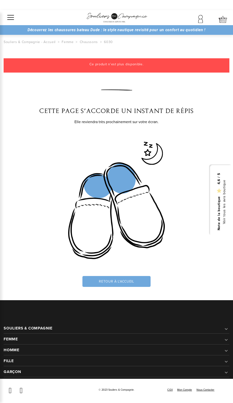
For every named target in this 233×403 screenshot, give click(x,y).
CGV (170, 390)
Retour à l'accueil (116, 281)
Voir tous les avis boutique (224, 202)
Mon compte (184, 390)
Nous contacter (206, 390)
